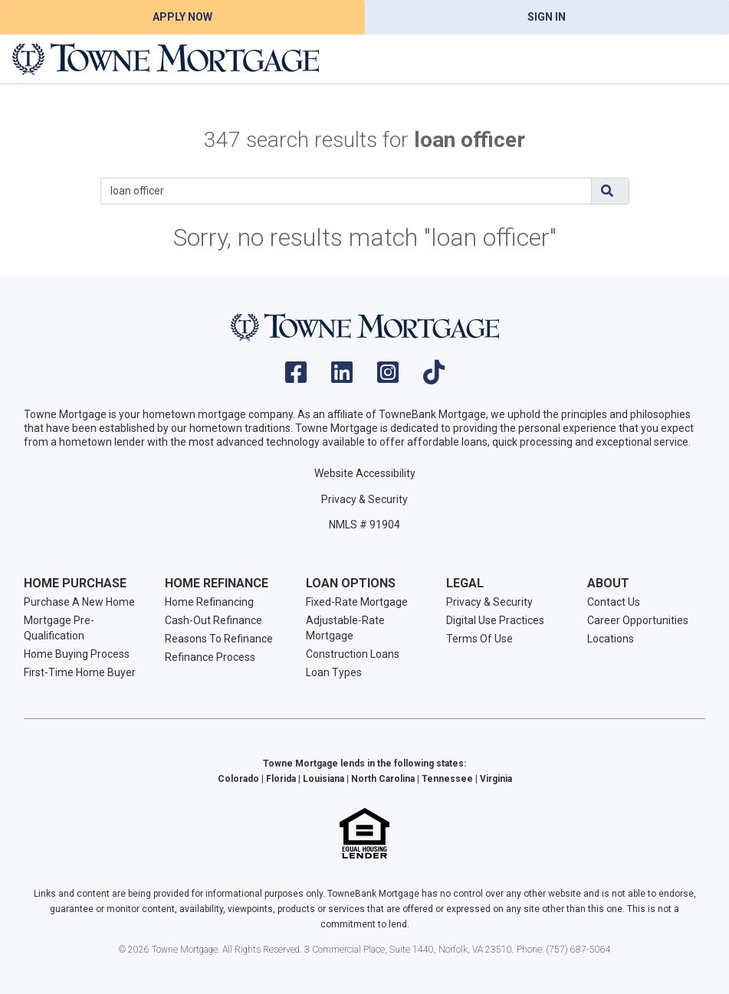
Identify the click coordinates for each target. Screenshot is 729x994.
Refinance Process (210, 657)
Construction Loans (352, 654)
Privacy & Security (364, 499)
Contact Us (613, 602)
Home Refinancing (209, 602)
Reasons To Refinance (219, 639)
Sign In (546, 17)
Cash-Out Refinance (213, 620)
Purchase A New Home (79, 602)
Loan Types (334, 672)
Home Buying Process (77, 654)
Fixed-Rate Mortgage (357, 602)
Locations (610, 639)
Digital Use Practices (495, 620)
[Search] (346, 191)
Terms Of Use (479, 639)
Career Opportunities (637, 620)
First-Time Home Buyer (80, 672)
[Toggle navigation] (698, 59)
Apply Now (182, 17)
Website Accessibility (364, 473)
